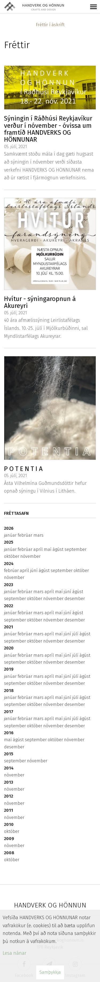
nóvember (30, 556)
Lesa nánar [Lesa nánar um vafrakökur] (14, 953)
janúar (11, 535)
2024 (9, 563)
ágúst (59, 549)
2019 (9, 669)
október (12, 556)
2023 (8, 584)
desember (75, 598)
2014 (9, 768)
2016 (9, 732)
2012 (8, 796)
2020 (9, 648)
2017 (8, 711)
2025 (8, 542)
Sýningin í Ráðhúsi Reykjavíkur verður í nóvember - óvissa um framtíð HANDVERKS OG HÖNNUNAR (48, 129)
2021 (8, 626)
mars (38, 535)
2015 (8, 753)
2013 (8, 782)
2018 (9, 690)
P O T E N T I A (23, 469)
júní (34, 570)
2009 (9, 838)
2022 (8, 605)
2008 (9, 852)
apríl (38, 549)
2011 (8, 810)
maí (48, 549)
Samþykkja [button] (50, 972)
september (75, 549)
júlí (75, 633)
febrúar (25, 535)
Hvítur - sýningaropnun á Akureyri (40, 302)
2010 (9, 824)
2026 (9, 528)
